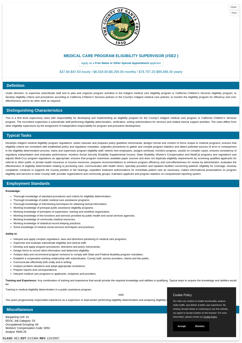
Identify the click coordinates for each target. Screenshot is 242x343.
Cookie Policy (182, 295)
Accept (182, 326)
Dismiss (200, 326)
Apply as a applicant (121, 63)
